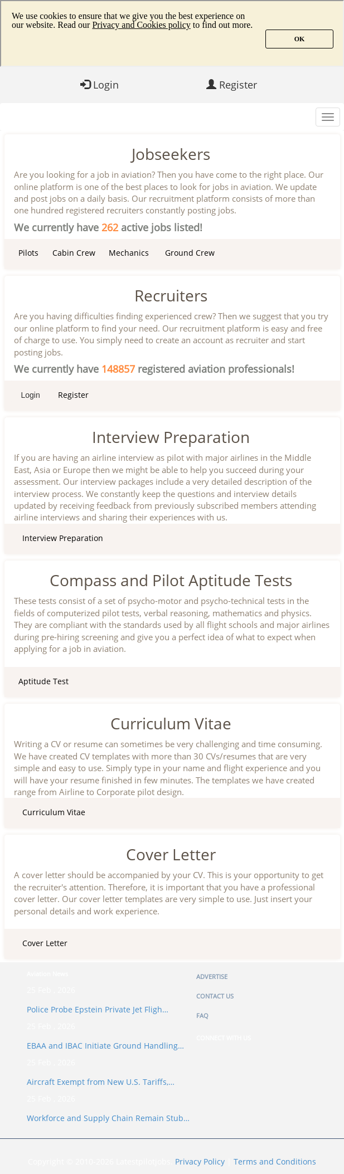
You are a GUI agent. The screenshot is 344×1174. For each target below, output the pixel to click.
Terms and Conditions (275, 1161)
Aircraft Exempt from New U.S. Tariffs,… (101, 1081)
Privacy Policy (200, 1161)
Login (99, 84)
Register (231, 84)
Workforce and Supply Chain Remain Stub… (108, 1118)
